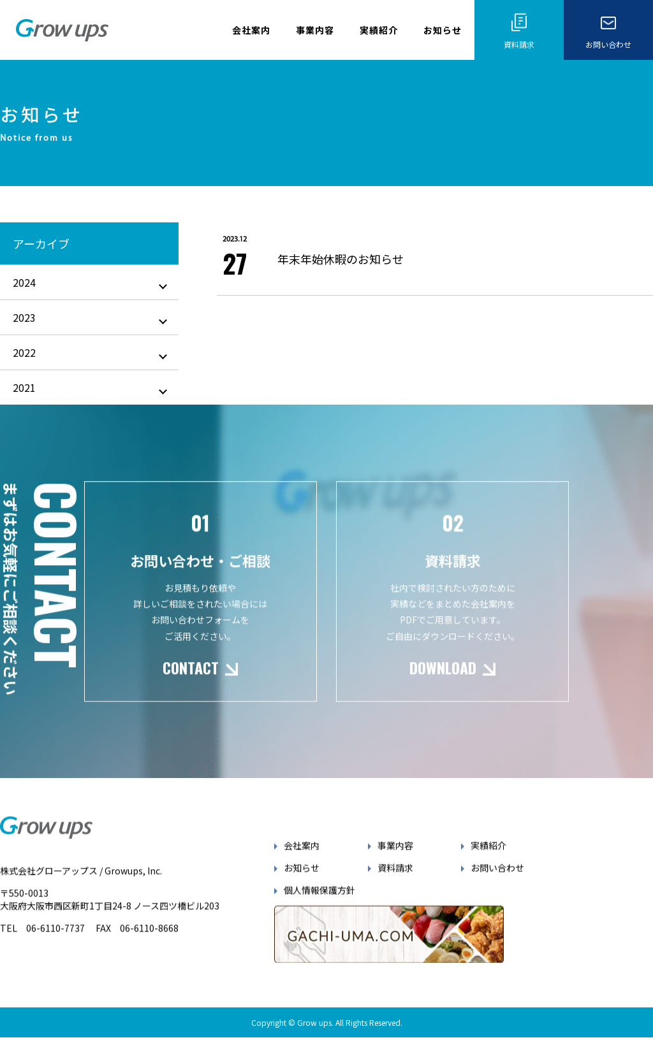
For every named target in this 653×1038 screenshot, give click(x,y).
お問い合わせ (497, 882)
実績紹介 (379, 30)
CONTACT (191, 682)
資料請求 (395, 882)
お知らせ (442, 30)
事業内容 (315, 30)
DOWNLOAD (443, 682)
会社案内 (251, 30)
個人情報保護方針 (319, 904)
